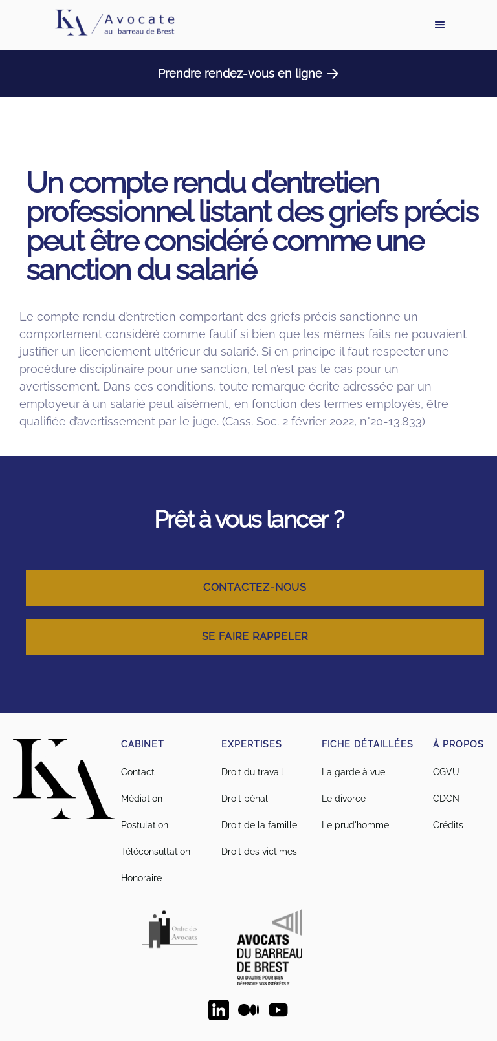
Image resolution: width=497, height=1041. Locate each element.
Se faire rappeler (255, 636)
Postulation (144, 825)
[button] (440, 25)
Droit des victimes (259, 851)
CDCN (446, 798)
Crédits (448, 825)
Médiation (141, 798)
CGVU (446, 772)
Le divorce (344, 798)
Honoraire (141, 878)
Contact (138, 772)
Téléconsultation (155, 851)
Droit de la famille (259, 825)
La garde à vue (353, 772)
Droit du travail (252, 772)
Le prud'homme (355, 825)
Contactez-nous (255, 587)
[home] (114, 25)
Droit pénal (244, 798)
